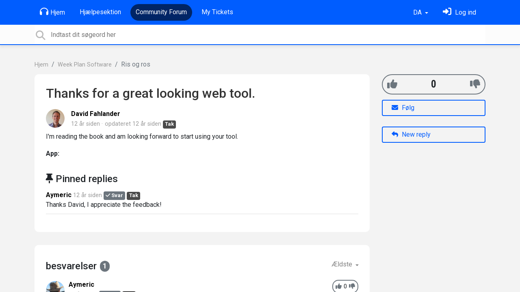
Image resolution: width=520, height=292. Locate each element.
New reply (411, 134)
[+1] (392, 84)
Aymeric (59, 195)
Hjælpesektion (100, 12)
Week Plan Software (85, 64)
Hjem (52, 11)
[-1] (475, 84)
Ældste (343, 264)
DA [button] (418, 12)
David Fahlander (95, 114)
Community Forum (161, 12)
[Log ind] (459, 12)
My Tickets (217, 12)
